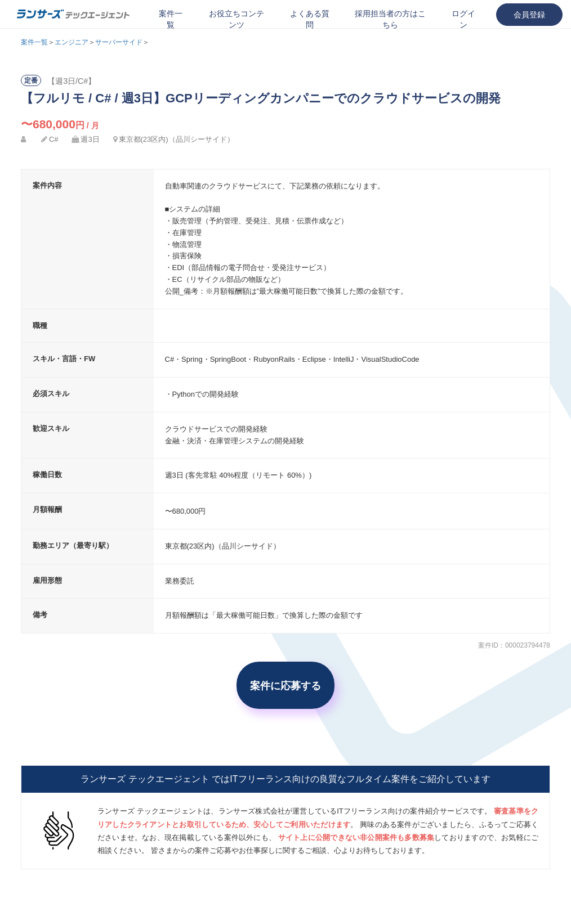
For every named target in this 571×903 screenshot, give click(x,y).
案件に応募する (285, 685)
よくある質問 (309, 19)
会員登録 (529, 14)
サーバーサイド (118, 42)
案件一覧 (170, 19)
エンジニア (71, 42)
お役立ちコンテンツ (236, 19)
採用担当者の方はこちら (390, 19)
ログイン (463, 19)
